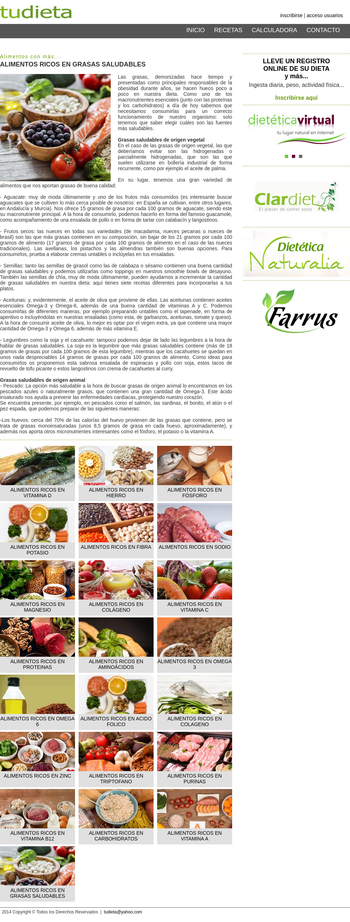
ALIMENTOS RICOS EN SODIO (194, 547)
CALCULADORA (275, 30)
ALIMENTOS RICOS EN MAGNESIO (37, 607)
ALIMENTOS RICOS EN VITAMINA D (37, 492)
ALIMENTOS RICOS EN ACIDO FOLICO (116, 721)
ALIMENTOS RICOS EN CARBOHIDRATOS (116, 836)
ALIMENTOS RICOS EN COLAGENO (195, 721)
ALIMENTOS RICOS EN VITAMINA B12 (37, 836)
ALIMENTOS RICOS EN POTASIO (37, 550)
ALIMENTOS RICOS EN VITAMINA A (195, 836)
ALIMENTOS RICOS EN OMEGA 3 (195, 664)
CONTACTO (323, 30)
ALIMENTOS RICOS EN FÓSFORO (195, 492)
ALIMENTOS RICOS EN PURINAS (195, 778)
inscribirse (291, 15)
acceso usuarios (325, 15)
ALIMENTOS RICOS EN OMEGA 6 (37, 721)
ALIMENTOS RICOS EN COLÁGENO (116, 607)
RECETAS (228, 30)
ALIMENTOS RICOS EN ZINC (37, 776)
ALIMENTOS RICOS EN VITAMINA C (195, 607)
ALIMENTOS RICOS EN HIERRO (116, 492)
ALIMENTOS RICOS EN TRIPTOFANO (116, 778)
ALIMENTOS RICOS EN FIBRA (116, 547)
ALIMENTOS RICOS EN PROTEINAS (37, 664)
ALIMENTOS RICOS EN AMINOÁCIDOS (116, 664)
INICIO (195, 30)
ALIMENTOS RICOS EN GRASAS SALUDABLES (37, 893)
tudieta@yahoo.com (123, 911)
